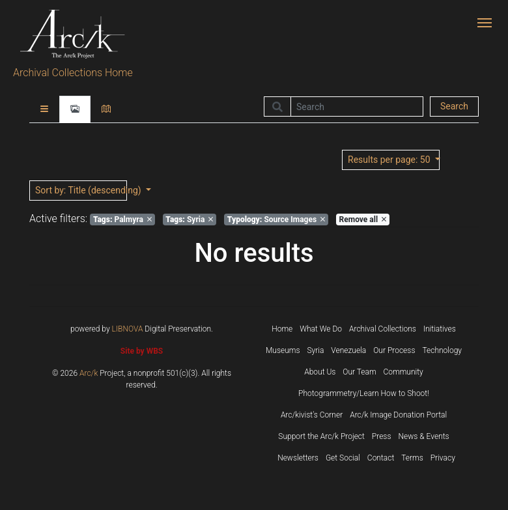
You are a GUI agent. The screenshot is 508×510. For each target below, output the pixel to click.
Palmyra (122, 219)
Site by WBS (141, 351)
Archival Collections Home (73, 72)
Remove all (362, 219)
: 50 (390, 159)
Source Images (276, 219)
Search (454, 106)
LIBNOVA (127, 328)
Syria (189, 219)
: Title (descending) (81, 190)
